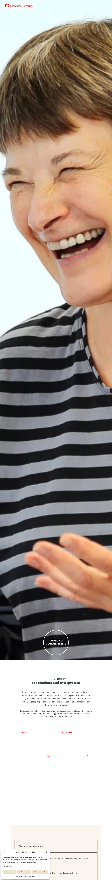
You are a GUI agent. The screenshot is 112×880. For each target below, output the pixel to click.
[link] (19, 5)
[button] (47, 852)
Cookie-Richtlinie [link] (19, 876)
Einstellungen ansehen (40, 872)
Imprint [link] (34, 876)
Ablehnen (24, 872)
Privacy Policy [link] (27, 876)
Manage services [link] (8, 866)
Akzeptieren (9, 872)
